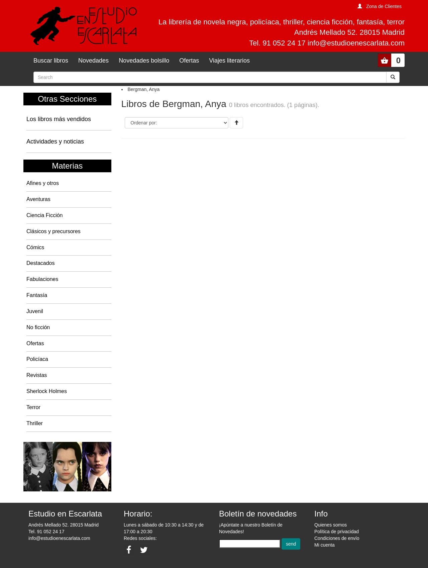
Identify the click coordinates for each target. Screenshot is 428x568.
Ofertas (189, 60)
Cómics (35, 247)
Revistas (36, 375)
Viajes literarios (229, 60)
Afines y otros (42, 183)
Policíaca (37, 359)
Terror (33, 407)
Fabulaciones (42, 279)
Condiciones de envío (336, 538)
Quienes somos (330, 525)
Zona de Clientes (384, 6)
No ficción (38, 327)
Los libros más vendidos (58, 119)
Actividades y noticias (55, 141)
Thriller (34, 423)
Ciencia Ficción (44, 215)
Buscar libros (50, 60)
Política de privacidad (336, 531)
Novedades (93, 60)
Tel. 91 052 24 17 (46, 531)
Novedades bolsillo (144, 60)
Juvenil (34, 311)
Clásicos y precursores (53, 231)
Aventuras (38, 199)
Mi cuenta (324, 545)
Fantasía (36, 295)
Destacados (40, 263)
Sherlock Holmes (46, 391)
